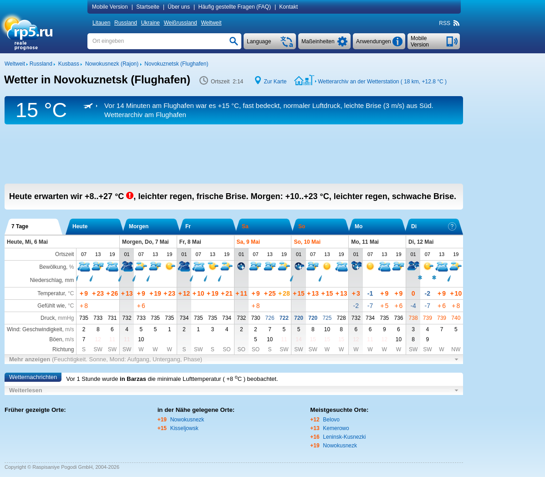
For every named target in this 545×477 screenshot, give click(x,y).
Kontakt (288, 7)
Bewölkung (52, 267)
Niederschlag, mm (52, 280)
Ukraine (150, 23)
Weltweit (211, 23)
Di (433, 226)
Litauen (101, 23)
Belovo (331, 419)
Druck (48, 318)
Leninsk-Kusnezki (344, 437)
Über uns (179, 7)
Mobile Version (110, 7)
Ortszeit (64, 254)
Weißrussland (180, 23)
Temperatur (51, 293)
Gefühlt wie (51, 306)
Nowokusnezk (187, 419)
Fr (188, 226)
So (301, 226)
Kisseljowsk (184, 428)
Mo (358, 226)
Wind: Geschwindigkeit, (40, 329)
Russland (125, 23)
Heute (79, 226)
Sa (245, 226)
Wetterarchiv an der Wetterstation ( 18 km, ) (382, 81)
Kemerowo (336, 428)
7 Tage (19, 226)
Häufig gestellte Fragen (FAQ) (234, 7)
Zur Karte (275, 81)
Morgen (138, 226)
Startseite (147, 7)
